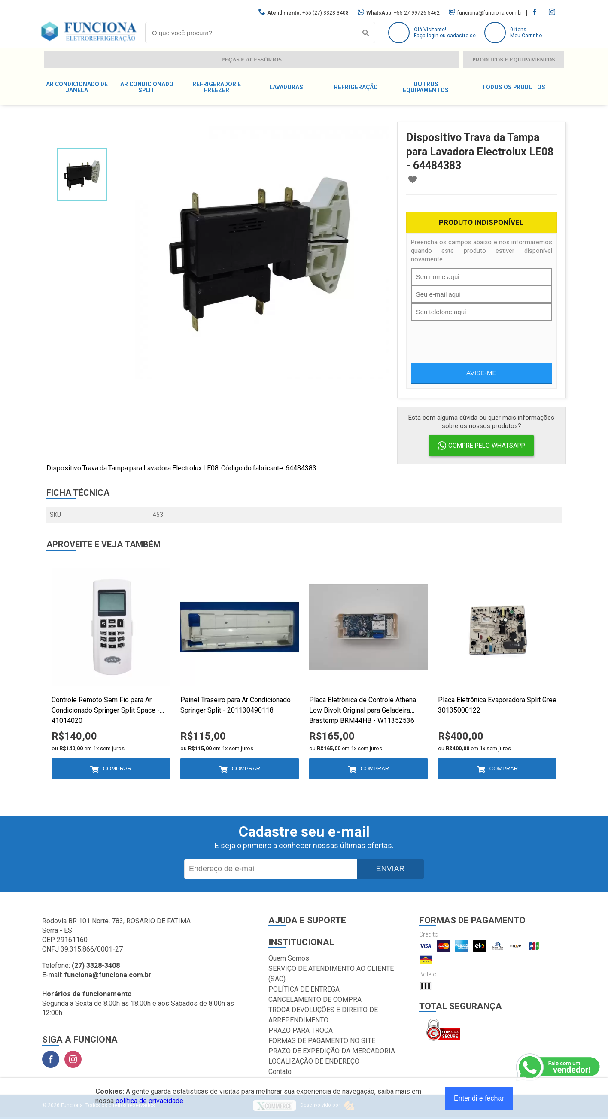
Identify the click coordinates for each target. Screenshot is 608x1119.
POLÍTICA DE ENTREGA (304, 989)
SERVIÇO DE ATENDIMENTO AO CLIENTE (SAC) (331, 973)
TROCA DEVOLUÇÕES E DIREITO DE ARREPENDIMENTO (323, 1015)
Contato (280, 1071)
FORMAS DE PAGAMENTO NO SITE (321, 1041)
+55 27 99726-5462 (417, 13)
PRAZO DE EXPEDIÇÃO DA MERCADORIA (331, 1051)
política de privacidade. (150, 1101)
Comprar (117, 768)
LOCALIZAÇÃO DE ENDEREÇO (313, 1061)
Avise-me (481, 372)
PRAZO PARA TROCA (300, 1030)
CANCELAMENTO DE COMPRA (315, 999)
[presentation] (476, 337)
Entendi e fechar (479, 1098)
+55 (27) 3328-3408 (325, 13)
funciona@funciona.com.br (489, 13)
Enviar (390, 868)
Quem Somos (288, 958)
